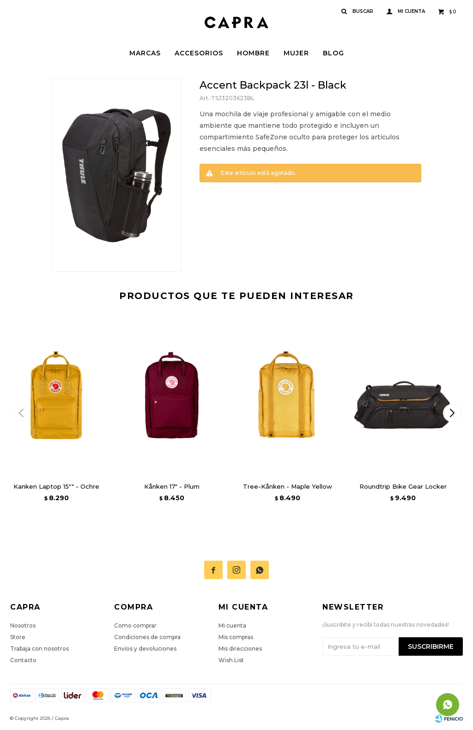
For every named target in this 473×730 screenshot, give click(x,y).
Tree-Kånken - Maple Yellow (287, 486)
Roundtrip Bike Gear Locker (403, 486)
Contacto (23, 660)
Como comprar (135, 625)
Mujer (296, 53)
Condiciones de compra (147, 637)
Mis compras (235, 637)
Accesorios (199, 53)
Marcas (145, 53)
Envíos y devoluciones (145, 648)
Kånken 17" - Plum (172, 486)
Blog (333, 53)
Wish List (231, 660)
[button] (452, 413)
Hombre (253, 53)
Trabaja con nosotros (39, 648)
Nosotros (23, 625)
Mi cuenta (232, 625)
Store (17, 637)
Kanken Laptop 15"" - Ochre (56, 486)
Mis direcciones (240, 648)
